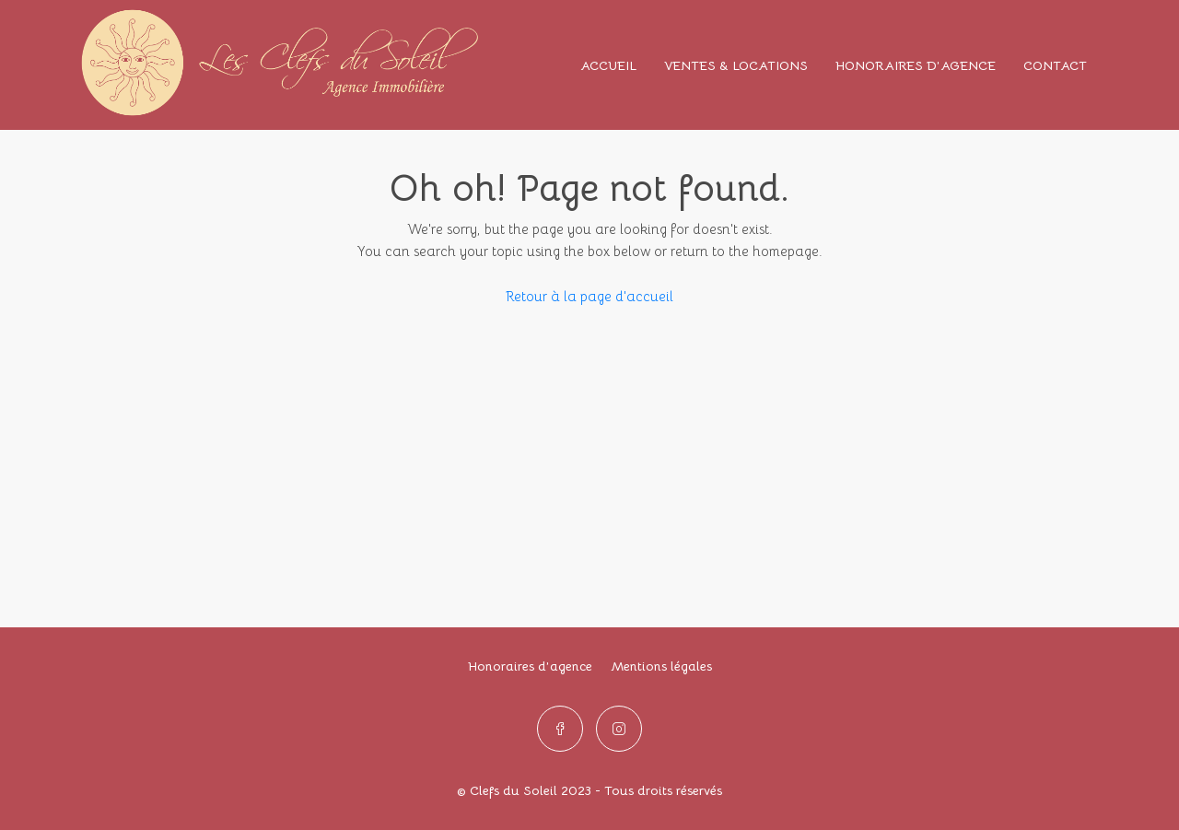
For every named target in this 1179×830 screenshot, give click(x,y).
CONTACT (1055, 65)
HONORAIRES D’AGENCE (915, 65)
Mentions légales (661, 666)
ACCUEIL (608, 65)
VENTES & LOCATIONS (736, 65)
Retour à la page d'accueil (589, 296)
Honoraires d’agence (530, 666)
